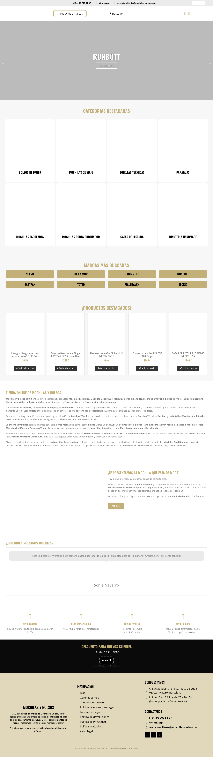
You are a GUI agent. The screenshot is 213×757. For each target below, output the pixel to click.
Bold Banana (181, 442)
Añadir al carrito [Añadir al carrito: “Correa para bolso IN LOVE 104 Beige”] (147, 368)
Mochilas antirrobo (153, 398)
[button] (3, 60)
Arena (133, 428)
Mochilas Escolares (79, 398)
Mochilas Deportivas (101, 398)
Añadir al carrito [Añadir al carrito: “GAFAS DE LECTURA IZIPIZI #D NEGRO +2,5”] (188, 368)
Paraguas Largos (73, 402)
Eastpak (181, 424)
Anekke (95, 433)
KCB (112, 424)
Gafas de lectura (28, 402)
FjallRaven (22, 428)
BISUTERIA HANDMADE (183, 236)
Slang (99, 424)
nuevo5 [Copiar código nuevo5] (106, 660)
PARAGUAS (183, 172)
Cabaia (47, 445)
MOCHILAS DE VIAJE (81, 172)
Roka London (71, 442)
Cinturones (12, 402)
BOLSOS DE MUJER (30, 172)
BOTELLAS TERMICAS (132, 172)
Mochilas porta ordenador (128, 398)
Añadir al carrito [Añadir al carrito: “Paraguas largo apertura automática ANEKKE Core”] (25, 368)
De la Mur (160, 424)
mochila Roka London (178, 496)
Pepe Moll (128, 424)
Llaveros (56, 402)
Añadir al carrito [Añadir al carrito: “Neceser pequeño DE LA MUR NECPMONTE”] (106, 368)
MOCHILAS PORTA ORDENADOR (81, 236)
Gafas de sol (44, 402)
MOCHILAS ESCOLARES (30, 236)
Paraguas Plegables (95, 402)
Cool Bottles (198, 416)
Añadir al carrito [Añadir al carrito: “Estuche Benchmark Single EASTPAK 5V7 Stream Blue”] (65, 368)
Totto (200, 424)
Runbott (162, 416)
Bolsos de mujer (173, 398)
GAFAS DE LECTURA (132, 236)
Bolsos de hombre (193, 398)
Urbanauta (36, 436)
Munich (154, 428)
